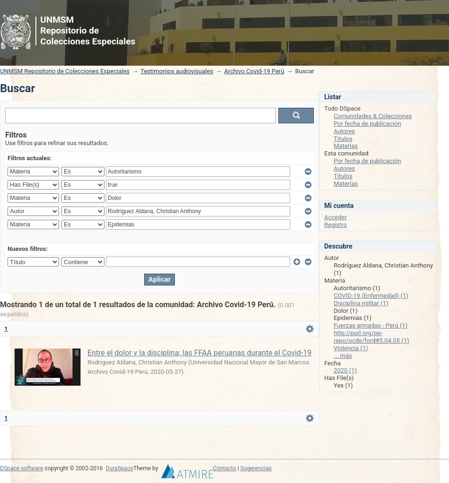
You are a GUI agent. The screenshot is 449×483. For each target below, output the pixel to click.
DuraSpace (119, 468)
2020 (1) (345, 370)
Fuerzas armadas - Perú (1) (370, 325)
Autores (344, 131)
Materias (346, 145)
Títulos (343, 138)
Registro (335, 224)
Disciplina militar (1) (361, 303)
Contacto (224, 468)
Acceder (335, 217)
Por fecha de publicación (367, 123)
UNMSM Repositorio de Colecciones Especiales (65, 71)
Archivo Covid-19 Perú (254, 71)
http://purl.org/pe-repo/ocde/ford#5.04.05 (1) (371, 336)
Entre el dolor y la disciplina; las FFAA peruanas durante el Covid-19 (199, 352)
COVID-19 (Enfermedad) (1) (371, 295)
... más (343, 355)
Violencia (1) (351, 348)
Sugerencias (256, 468)
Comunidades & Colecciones (373, 116)
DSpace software (21, 468)
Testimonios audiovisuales (176, 71)
